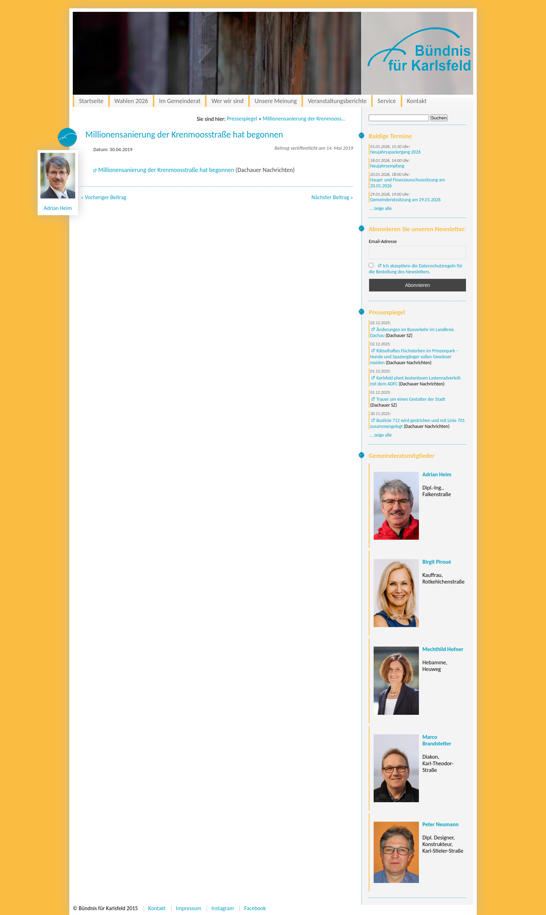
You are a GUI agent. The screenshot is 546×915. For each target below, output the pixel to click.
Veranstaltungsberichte (337, 101)
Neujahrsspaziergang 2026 (395, 152)
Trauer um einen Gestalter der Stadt (410, 399)
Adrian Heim (58, 208)
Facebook (255, 908)
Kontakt (417, 101)
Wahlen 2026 (131, 101)
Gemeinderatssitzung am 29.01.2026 (405, 200)
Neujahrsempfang (387, 166)
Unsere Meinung (276, 101)
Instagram (222, 908)
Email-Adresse (383, 241)
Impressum (188, 908)
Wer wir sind (227, 101)
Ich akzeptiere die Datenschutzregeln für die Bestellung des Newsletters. (415, 269)
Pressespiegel (242, 118)
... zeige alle (380, 208)
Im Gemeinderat (180, 101)
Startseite (91, 101)
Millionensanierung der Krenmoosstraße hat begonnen (304, 118)
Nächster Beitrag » (332, 197)
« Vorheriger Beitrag (103, 197)
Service (386, 101)
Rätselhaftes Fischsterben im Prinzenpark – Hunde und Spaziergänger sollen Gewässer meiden (414, 357)
